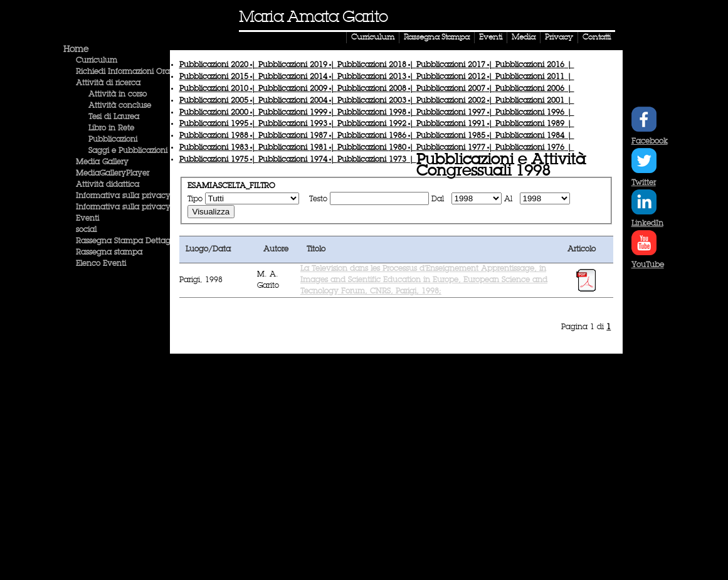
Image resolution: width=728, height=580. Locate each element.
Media (523, 37)
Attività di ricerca (108, 83)
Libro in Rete (111, 128)
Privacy (559, 37)
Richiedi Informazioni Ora (123, 72)
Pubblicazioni (112, 140)
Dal (438, 199)
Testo (318, 199)
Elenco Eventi (101, 264)
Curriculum (372, 37)
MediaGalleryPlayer (112, 173)
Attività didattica (107, 185)
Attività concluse (119, 106)
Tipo (195, 199)
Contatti (597, 37)
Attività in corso (117, 94)
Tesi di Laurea (113, 117)
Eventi (490, 37)
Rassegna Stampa (437, 37)
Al (509, 199)
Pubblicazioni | (218, 65)
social (86, 230)
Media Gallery (102, 162)
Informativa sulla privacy (123, 196)
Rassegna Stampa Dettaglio (127, 241)
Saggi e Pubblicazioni (127, 151)
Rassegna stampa (109, 252)
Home (75, 49)
